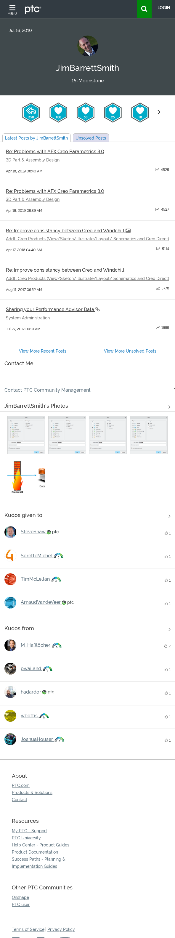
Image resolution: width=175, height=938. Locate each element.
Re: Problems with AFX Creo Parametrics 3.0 (55, 151)
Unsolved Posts (91, 138)
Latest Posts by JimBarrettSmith (36, 138)
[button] (26, 435)
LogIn (164, 7)
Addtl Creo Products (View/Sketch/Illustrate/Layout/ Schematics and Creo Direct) (87, 238)
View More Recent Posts (42, 351)
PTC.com (21, 785)
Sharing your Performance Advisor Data (50, 309)
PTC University (26, 837)
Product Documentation (35, 852)
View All (87, 407)
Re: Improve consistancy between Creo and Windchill (66, 230)
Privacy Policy (61, 929)
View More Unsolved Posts (130, 351)
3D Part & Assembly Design (33, 160)
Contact (19, 799)
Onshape (20, 897)
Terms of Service (28, 929)
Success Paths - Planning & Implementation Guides (38, 863)
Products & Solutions (32, 792)
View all (87, 516)
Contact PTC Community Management (47, 390)
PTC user (21, 904)
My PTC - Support (29, 830)
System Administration (28, 318)
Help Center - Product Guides (40, 845)
